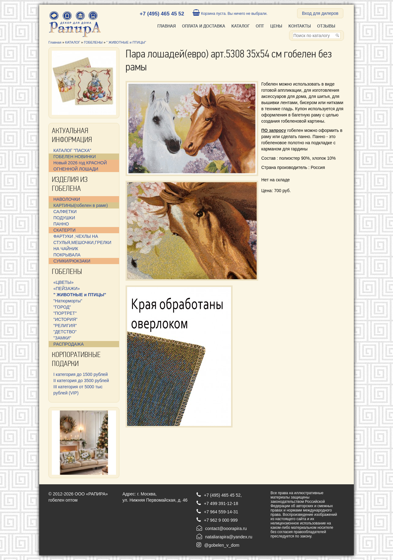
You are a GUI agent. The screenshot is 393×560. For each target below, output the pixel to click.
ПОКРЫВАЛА (67, 254)
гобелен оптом (62, 500)
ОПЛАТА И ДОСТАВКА (203, 26)
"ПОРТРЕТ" (65, 313)
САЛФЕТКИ (65, 211)
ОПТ (260, 26)
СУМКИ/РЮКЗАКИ (71, 261)
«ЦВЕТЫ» (63, 282)
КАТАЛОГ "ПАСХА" (72, 150)
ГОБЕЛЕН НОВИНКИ (74, 156)
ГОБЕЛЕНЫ (93, 42)
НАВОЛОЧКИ (66, 199)
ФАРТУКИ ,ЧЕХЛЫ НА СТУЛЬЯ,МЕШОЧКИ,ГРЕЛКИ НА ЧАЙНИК (82, 242)
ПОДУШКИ (64, 217)
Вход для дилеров (320, 13)
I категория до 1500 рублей (80, 374)
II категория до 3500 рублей (81, 380)
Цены (276, 26)
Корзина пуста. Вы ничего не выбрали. (229, 13)
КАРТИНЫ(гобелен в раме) (80, 205)
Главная (166, 26)
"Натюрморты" (67, 300)
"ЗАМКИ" (62, 337)
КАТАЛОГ (240, 26)
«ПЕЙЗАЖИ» (66, 288)
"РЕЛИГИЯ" (65, 325)
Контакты (299, 26)
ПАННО (61, 223)
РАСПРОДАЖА (68, 344)
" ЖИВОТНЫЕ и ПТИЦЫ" (126, 42)
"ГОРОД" (62, 307)
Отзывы (326, 26)
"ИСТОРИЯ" (65, 319)
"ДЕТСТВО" (65, 331)
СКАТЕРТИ (64, 230)
